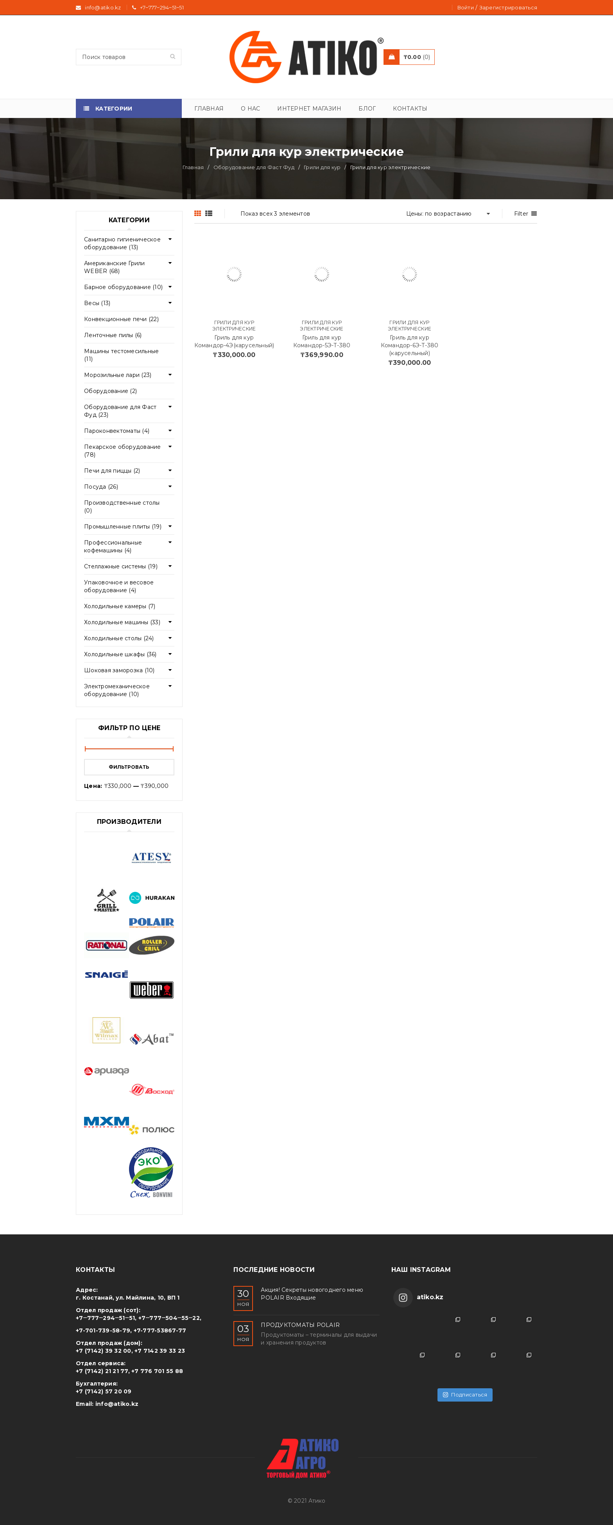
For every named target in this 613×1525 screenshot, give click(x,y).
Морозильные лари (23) (117, 375)
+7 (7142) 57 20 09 (104, 1391)
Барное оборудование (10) (123, 287)
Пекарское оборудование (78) (122, 450)
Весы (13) (97, 303)
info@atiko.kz (116, 1403)
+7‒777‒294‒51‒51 (162, 7)
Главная (193, 167)
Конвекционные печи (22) (121, 319)
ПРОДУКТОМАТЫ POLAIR (300, 1325)
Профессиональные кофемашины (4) (113, 546)
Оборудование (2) (110, 391)
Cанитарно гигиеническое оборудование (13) (122, 243)
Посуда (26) (101, 486)
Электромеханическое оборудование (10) (117, 690)
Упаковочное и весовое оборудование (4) (119, 586)
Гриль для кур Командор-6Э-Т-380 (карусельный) (409, 345)
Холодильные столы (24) (119, 638)
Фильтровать (129, 767)
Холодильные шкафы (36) (120, 654)
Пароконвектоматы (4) (116, 430)
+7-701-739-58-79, (104, 1330)
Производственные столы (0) (122, 506)
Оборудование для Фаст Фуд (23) (120, 411)
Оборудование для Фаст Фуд (253, 167)
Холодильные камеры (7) (120, 606)
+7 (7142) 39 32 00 (103, 1350)
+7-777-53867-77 (160, 1330)
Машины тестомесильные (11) (121, 355)
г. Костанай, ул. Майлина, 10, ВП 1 (128, 1297)
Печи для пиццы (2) (112, 470)
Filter (521, 213)
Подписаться (465, 1394)
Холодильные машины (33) (122, 622)
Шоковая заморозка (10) (119, 670)
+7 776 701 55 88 (157, 1371)
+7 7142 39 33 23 (159, 1350)
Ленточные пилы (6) (113, 335)
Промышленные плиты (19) (122, 526)
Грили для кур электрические (234, 326)
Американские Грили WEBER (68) (114, 267)
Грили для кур (322, 167)
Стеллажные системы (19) (121, 566)
